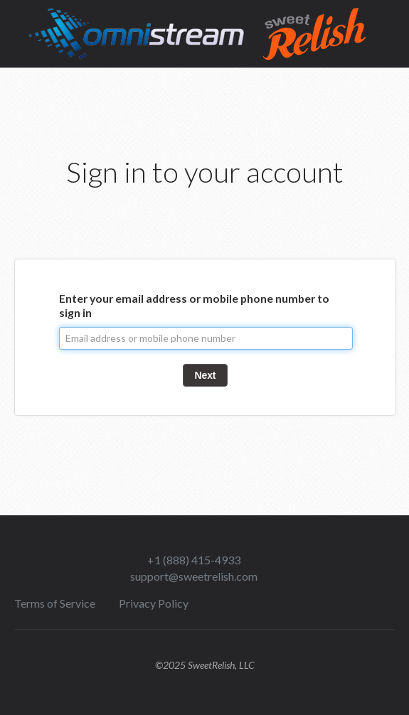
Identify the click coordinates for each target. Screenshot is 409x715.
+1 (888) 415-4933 (193, 559)
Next (205, 375)
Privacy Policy (153, 603)
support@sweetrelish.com (193, 576)
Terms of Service (54, 603)
